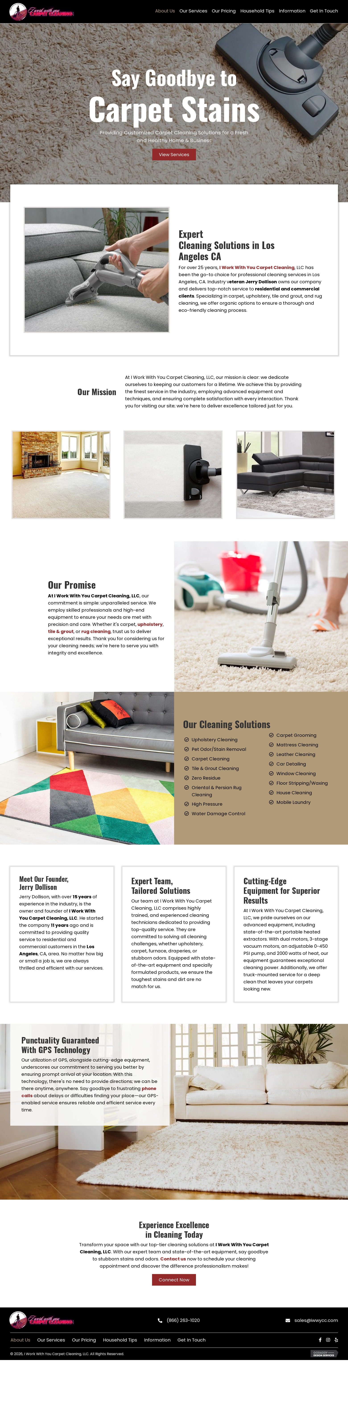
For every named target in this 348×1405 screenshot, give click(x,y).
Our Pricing (84, 1340)
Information (157, 1340)
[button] (174, 154)
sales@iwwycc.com (316, 1320)
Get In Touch (191, 1340)
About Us (20, 1340)
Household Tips (120, 1340)
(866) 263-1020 (183, 1320)
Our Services (51, 1340)
